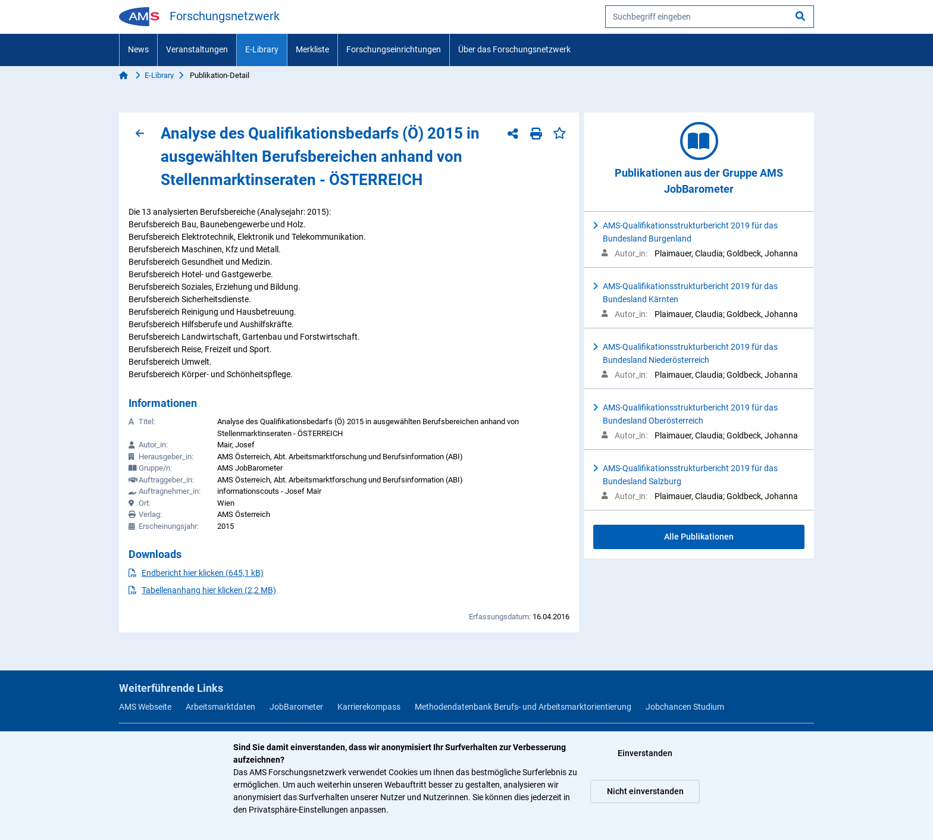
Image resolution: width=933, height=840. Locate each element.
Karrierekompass (368, 707)
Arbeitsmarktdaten (220, 707)
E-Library (261, 49)
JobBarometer (296, 707)
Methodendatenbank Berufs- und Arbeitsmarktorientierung (523, 707)
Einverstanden (645, 753)
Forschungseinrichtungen (393, 49)
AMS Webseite (145, 707)
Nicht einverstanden (645, 791)
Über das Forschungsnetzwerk (514, 49)
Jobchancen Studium (685, 707)
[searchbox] (709, 16)
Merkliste (312, 49)
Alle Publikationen (699, 536)
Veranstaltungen (197, 49)
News (138, 49)
